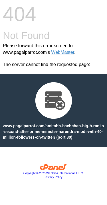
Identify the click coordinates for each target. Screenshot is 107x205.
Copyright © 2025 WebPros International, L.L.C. (53, 173)
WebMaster (62, 52)
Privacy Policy (53, 177)
